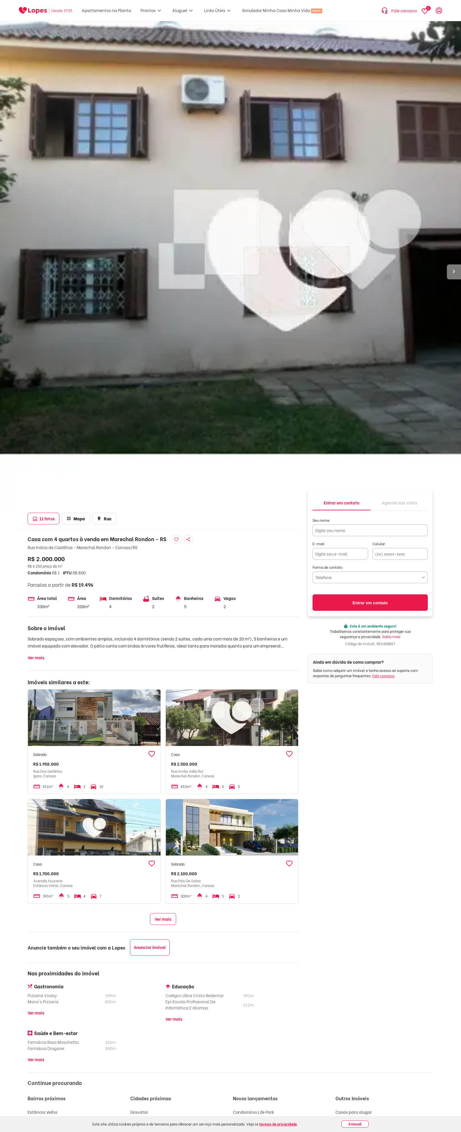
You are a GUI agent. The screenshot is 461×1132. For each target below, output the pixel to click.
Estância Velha (42, 1112)
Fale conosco (383, 675)
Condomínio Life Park (253, 1112)
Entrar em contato (370, 603)
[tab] (341, 502)
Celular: (379, 543)
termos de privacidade (278, 1123)
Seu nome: (321, 520)
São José (36, 1120)
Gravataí (139, 1112)
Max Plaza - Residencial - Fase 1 (264, 1120)
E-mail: (319, 543)
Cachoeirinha (143, 1120)
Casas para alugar (353, 1112)
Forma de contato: (328, 567)
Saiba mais (391, 636)
